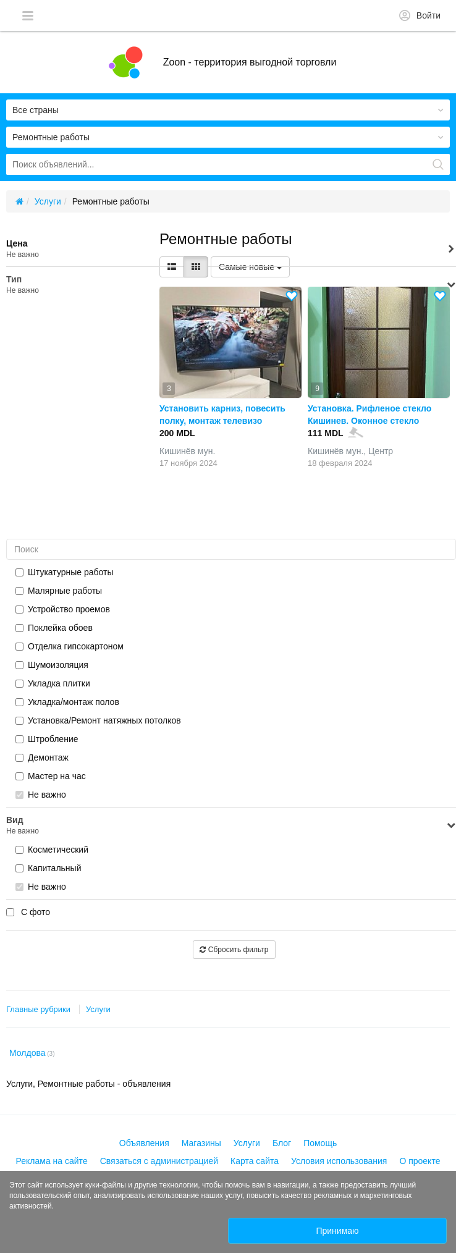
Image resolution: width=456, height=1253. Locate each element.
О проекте (419, 1161)
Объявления (144, 1143)
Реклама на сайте (52, 1161)
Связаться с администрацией (159, 1161)
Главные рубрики (38, 1009)
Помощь (320, 1143)
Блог (281, 1143)
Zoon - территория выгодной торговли (250, 62)
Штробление (46, 739)
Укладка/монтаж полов (67, 702)
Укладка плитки (52, 683)
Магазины (201, 1143)
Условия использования (339, 1161)
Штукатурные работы (64, 572)
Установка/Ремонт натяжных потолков (98, 720)
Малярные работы (58, 591)
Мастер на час (50, 776)
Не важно (40, 794)
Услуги (98, 1009)
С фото (28, 912)
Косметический (51, 849)
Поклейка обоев (54, 628)
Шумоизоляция (51, 665)
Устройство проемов (62, 609)
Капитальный (48, 868)
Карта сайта (254, 1161)
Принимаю (337, 1231)
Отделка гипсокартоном (69, 646)
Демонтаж (42, 757)
